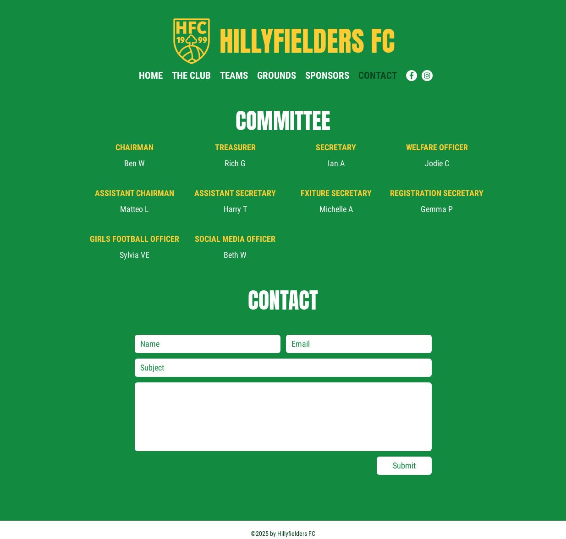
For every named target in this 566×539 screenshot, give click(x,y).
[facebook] (411, 75)
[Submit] (404, 466)
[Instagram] (427, 75)
